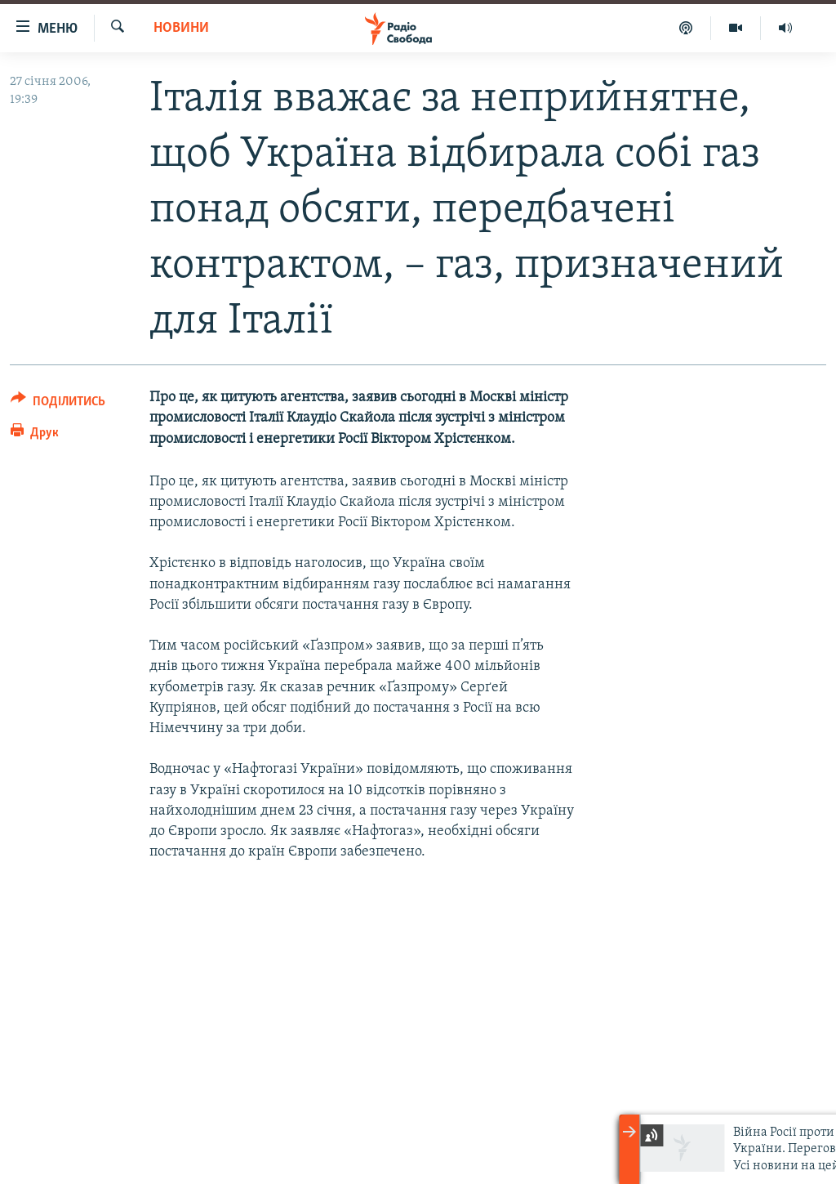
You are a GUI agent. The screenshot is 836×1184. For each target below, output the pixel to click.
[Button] (58, 404)
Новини (181, 28)
